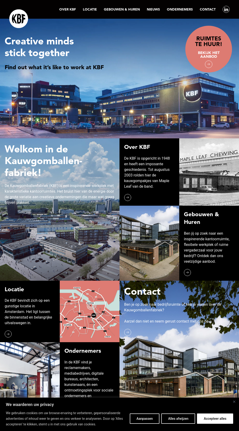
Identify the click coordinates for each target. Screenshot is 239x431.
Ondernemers (180, 9)
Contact (208, 9)
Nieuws (153, 9)
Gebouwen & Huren (122, 9)
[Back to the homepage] (18, 18)
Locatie (90, 9)
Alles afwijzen (178, 418)
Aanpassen (145, 418)
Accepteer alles (215, 418)
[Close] (234, 401)
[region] (119, 414)
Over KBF (67, 9)
